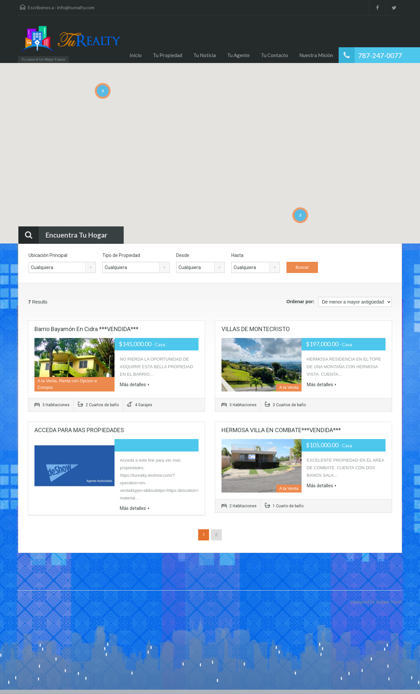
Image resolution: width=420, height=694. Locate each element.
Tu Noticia (204, 55)
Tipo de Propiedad (121, 255)
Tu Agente (238, 55)
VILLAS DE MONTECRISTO (255, 329)
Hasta (237, 255)
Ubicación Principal (48, 255)
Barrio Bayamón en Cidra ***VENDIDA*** (86, 329)
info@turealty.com (75, 7)
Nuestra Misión (316, 55)
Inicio (136, 55)
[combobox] (62, 267)
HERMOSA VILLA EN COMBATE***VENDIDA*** (281, 430)
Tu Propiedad (167, 55)
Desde (182, 255)
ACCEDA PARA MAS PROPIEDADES (79, 430)
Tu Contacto (274, 55)
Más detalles (134, 384)
